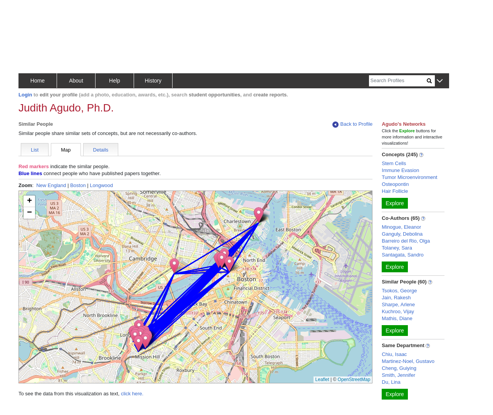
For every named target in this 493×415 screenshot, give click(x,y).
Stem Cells (394, 163)
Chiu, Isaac (394, 354)
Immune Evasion (400, 170)
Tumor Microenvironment (409, 177)
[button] (439, 81)
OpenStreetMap (354, 379)
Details (101, 150)
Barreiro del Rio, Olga (406, 241)
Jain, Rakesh (396, 297)
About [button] (76, 81)
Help (114, 81)
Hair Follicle (395, 191)
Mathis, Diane (397, 318)
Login (25, 95)
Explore (395, 203)
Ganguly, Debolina (402, 234)
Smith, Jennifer (398, 375)
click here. (132, 393)
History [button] (153, 81)
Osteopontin (395, 184)
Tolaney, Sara (397, 248)
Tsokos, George (399, 291)
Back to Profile (352, 124)
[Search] (398, 80)
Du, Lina (391, 382)
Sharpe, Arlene (398, 304)
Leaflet (322, 379)
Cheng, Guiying (399, 368)
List (35, 150)
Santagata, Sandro (402, 255)
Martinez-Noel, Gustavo (408, 361)
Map (65, 150)
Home (37, 81)
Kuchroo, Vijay (398, 311)
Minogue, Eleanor (401, 227)
